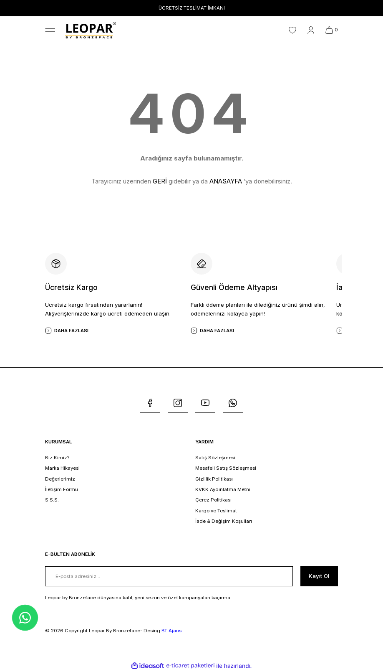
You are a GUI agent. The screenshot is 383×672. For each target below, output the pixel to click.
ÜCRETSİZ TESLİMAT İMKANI (192, 8)
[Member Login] (311, 30)
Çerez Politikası (213, 500)
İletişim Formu (61, 489)
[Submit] (319, 576)
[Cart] (331, 30)
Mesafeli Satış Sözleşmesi (225, 468)
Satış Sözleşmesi (215, 458)
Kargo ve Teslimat (216, 511)
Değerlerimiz (60, 479)
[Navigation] (50, 30)
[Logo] (90, 29)
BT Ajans (171, 631)
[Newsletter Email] (169, 576)
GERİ (160, 181)
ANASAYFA (225, 181)
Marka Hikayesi (62, 468)
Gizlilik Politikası (214, 479)
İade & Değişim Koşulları (223, 521)
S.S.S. (52, 500)
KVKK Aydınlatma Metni (222, 489)
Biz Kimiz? (57, 458)
